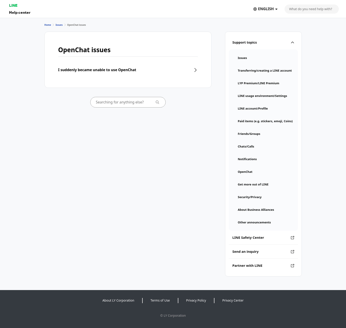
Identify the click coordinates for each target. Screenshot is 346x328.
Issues (59, 24)
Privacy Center (233, 300)
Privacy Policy (196, 300)
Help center (19, 12)
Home (47, 24)
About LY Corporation (118, 300)
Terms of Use (160, 300)
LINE (13, 5)
